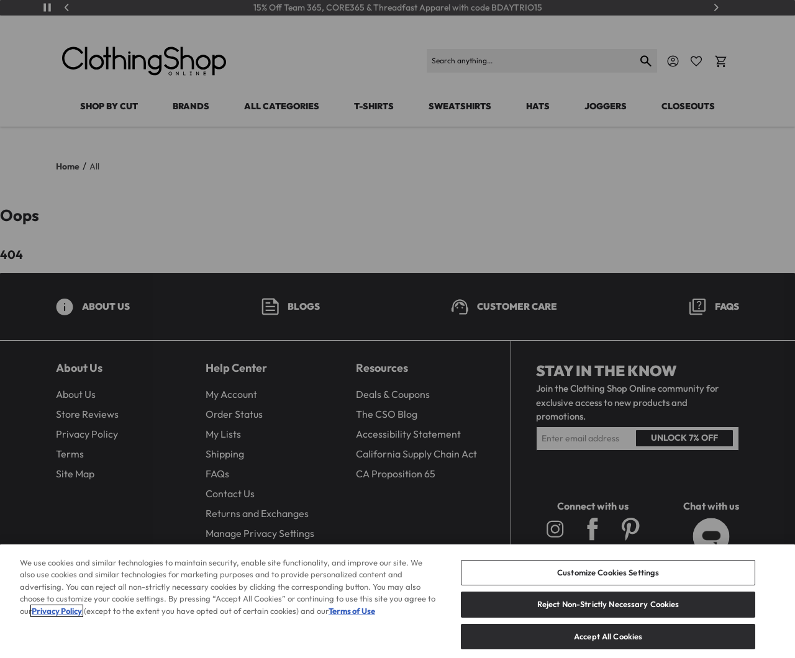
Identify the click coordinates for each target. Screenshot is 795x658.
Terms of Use (352, 626)
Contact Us (230, 493)
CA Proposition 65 (395, 473)
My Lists (223, 434)
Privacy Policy (87, 434)
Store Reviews (87, 414)
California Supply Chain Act (416, 454)
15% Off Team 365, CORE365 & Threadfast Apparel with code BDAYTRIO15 (397, 7)
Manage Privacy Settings (260, 533)
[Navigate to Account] (673, 61)
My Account (231, 394)
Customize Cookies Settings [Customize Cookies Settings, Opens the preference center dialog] (608, 587)
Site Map (75, 473)
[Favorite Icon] (696, 61)
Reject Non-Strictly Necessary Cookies (608, 619)
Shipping (225, 454)
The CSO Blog (386, 414)
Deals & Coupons (393, 394)
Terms (70, 454)
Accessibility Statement (408, 434)
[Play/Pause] (47, 7)
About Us (76, 394)
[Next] (716, 7)
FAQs (217, 473)
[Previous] (67, 7)
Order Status (234, 414)
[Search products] (531, 61)
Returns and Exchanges (257, 513)
